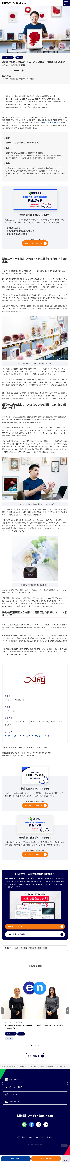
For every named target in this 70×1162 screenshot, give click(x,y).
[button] (67, 1010)
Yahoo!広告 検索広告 (50, 123)
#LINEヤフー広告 (21, 948)
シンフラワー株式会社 (13, 700)
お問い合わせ (15, 1158)
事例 (10, 1066)
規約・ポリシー (22, 1137)
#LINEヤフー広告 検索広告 (38, 948)
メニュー (66, 3)
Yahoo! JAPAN (33, 1137)
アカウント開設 (46, 1158)
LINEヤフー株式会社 (46, 1137)
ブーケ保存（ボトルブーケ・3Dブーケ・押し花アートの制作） (28, 736)
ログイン (66, 1160)
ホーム (4, 1066)
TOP (65, 1145)
